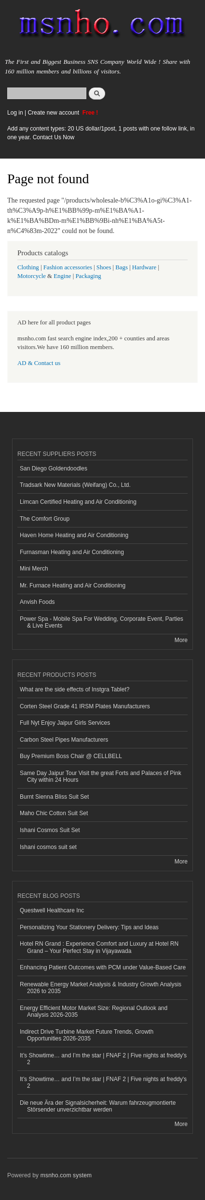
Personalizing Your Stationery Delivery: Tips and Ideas (89, 927)
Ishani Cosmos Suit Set (50, 830)
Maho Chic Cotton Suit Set (54, 813)
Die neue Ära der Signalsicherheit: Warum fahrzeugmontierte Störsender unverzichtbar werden (98, 1106)
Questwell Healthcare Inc (52, 910)
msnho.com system (66, 1175)
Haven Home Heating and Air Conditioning (74, 535)
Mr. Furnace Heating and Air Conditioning (72, 585)
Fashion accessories (67, 267)
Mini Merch (34, 568)
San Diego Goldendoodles (53, 468)
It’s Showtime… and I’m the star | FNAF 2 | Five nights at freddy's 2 (103, 1059)
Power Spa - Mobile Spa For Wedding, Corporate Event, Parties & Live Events (101, 622)
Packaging (88, 276)
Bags (121, 267)
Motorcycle (31, 276)
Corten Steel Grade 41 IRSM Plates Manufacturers (85, 706)
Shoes (103, 267)
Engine (62, 276)
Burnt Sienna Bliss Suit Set (54, 796)
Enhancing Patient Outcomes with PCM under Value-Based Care (103, 967)
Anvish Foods (37, 602)
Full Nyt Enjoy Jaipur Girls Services (65, 722)
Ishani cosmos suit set (48, 847)
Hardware (144, 267)
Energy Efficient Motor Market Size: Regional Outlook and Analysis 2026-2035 (93, 1011)
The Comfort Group (44, 518)
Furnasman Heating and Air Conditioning (72, 552)
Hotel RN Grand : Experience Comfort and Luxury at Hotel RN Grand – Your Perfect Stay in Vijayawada (99, 947)
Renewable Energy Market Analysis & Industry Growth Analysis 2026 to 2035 (100, 988)
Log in (15, 112)
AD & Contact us (38, 363)
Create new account (54, 112)
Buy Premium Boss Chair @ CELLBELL (71, 756)
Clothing (28, 267)
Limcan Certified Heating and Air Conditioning (78, 501)
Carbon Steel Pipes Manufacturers (64, 739)
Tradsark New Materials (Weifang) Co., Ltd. (75, 485)
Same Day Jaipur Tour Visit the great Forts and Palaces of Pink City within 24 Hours (100, 776)
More (181, 640)
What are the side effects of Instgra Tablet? (74, 689)
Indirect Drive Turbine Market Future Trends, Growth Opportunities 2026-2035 (86, 1035)
